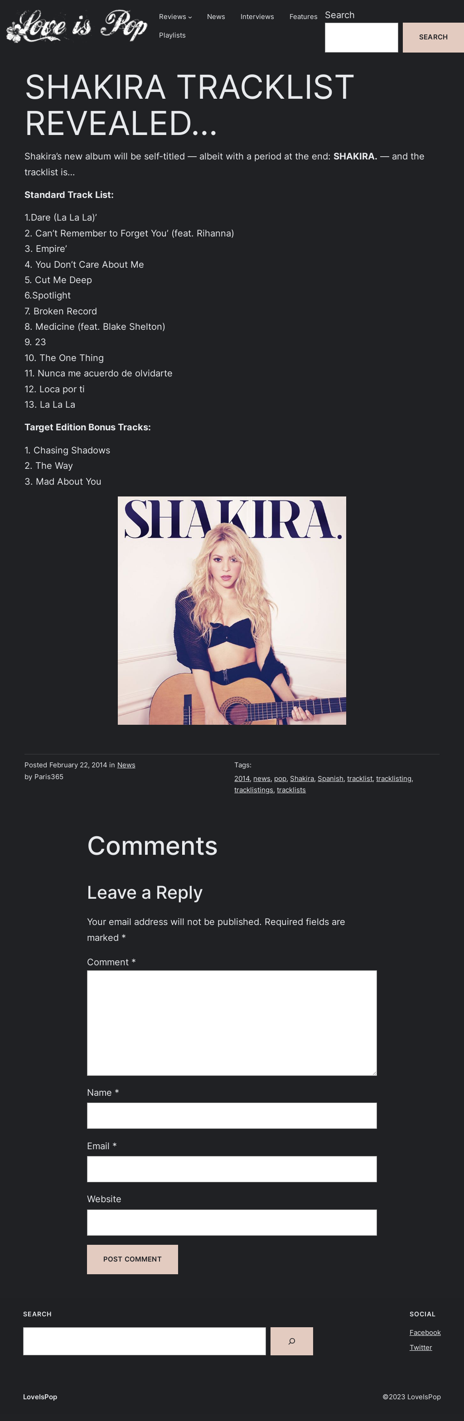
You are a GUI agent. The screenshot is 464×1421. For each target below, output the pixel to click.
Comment (111, 962)
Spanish (330, 779)
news (262, 779)
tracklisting (393, 779)
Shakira (302, 779)
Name (103, 1092)
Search (340, 14)
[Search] (292, 1341)
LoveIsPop (40, 1397)
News (126, 765)
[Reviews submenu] (190, 17)
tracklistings (253, 790)
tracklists (291, 790)
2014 (242, 779)
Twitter (421, 1348)
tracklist (359, 779)
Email (102, 1145)
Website (104, 1198)
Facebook (425, 1333)
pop (280, 779)
